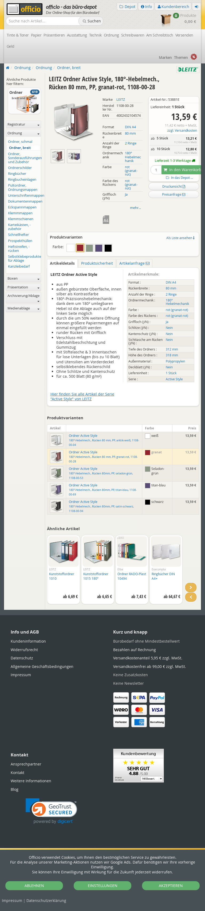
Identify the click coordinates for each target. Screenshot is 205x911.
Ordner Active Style (104, 440)
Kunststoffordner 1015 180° (95, 576)
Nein (169, 328)
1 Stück (171, 373)
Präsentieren (54, 35)
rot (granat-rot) (131, 171)
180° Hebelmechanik (133, 157)
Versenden (184, 35)
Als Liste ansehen (180, 238)
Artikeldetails (62, 263)
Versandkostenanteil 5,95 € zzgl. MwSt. (147, 657)
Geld (10, 46)
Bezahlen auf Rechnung (134, 649)
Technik (95, 35)
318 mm (172, 355)
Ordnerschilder (20, 168)
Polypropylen (175, 361)
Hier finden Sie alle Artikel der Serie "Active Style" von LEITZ (82, 396)
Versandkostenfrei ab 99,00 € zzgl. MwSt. (149, 666)
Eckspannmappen (22, 207)
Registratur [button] (23, 124)
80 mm (130, 133)
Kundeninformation (28, 641)
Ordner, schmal (20, 142)
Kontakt (17, 772)
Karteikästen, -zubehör (19, 227)
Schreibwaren (132, 35)
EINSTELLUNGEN (102, 885)
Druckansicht (173, 186)
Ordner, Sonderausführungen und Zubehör (24, 158)
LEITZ (120, 99)
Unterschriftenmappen (24, 195)
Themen (181, 57)
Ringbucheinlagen (22, 180)
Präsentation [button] (23, 287)
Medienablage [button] (23, 308)
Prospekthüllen (20, 241)
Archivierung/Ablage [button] (23, 297)
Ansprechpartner (26, 764)
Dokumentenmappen (24, 201)
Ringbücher (17, 174)
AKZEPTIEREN (171, 885)
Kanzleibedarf (19, 266)
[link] (51, 811)
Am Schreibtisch (159, 35)
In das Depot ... (179, 178)
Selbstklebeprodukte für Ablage (24, 259)
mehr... (135, 207)
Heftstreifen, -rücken (19, 249)
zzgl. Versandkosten (182, 130)
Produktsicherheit (97, 263)
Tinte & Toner (18, 35)
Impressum (12, 900)
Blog (14, 789)
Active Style (174, 379)
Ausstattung (77, 35)
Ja (126, 194)
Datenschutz (46, 900)
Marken (165, 57)
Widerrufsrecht (24, 649)
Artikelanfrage (134, 263)
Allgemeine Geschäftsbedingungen (42, 666)
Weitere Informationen (31, 780)
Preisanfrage (173, 194)
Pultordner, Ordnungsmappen (22, 187)
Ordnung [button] (23, 133)
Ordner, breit (20, 148)
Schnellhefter (18, 235)
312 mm (172, 349)
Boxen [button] (23, 278)
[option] (63, 572)
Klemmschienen (20, 219)
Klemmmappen (20, 213)
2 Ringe (130, 143)
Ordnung (111, 35)
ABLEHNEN (34, 885)
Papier (36, 35)
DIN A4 (130, 127)
